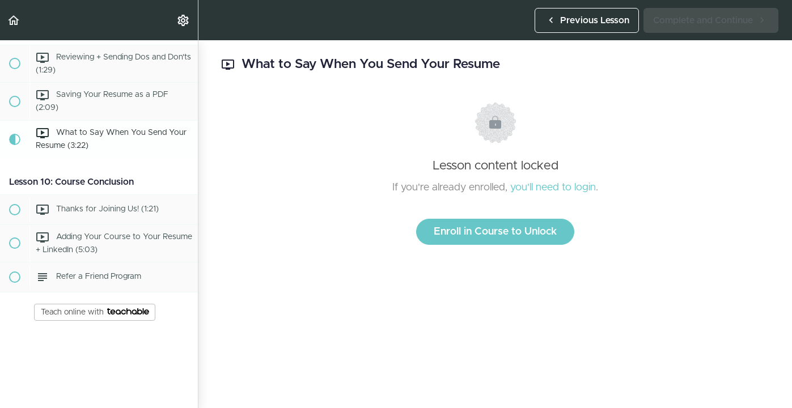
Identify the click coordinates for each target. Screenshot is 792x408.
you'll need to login (553, 187)
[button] (14, 20)
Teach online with (95, 312)
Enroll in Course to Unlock (495, 232)
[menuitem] (184, 20)
